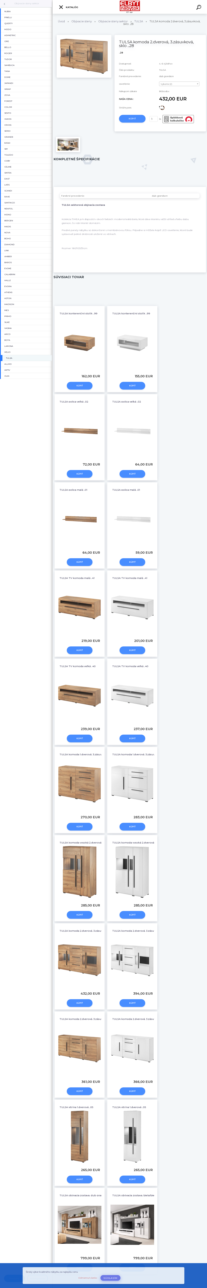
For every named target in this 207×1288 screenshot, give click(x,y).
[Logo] (130, 7)
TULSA (138, 21)
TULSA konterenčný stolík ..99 (78, 313)
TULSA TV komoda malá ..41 (77, 578)
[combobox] (179, 84)
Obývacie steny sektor (26, 3)
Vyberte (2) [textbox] (166, 84)
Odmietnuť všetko (87, 1278)
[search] (199, 7)
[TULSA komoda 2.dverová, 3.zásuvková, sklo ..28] (84, 36)
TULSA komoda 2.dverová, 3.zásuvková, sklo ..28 (90, 931)
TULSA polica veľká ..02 (74, 402)
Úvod (61, 21)
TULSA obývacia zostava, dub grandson (84, 1195)
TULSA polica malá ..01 (73, 490)
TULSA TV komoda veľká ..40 (78, 666)
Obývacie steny (81, 21)
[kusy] (154, 119)
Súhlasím (110, 1278)
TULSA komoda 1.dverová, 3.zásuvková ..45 (86, 754)
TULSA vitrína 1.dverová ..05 (76, 1107)
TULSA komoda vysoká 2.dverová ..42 (83, 842)
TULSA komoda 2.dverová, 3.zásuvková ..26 (86, 1019)
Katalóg (68, 7)
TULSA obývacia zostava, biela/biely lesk (137, 1195)
